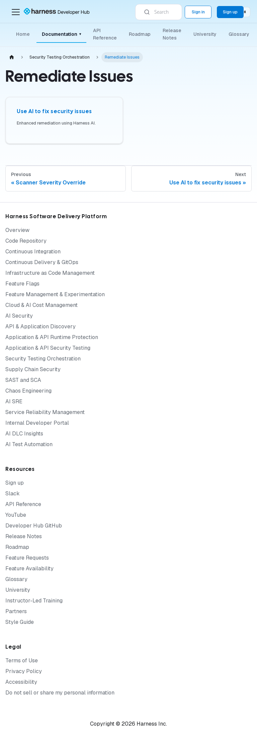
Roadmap (140, 34)
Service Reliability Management (45, 412)
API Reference (105, 34)
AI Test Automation (29, 444)
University (205, 34)
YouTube (15, 514)
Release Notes (172, 34)
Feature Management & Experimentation (55, 294)
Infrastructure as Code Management (50, 272)
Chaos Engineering (28, 390)
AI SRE (13, 401)
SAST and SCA (23, 380)
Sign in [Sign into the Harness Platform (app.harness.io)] (198, 12)
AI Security (19, 315)
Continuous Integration (33, 251)
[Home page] (11, 57)
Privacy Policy (23, 671)
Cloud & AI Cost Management (41, 305)
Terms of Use (21, 660)
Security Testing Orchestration (43, 358)
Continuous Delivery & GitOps (41, 262)
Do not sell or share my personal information (59, 692)
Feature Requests (27, 557)
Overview (17, 230)
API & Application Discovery (40, 326)
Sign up (14, 482)
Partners (16, 611)
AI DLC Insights (24, 433)
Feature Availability (29, 568)
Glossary (239, 34)
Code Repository (26, 240)
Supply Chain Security (33, 369)
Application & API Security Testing (47, 347)
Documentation (61, 34)
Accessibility (21, 681)
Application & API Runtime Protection (51, 337)
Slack (12, 493)
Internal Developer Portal (37, 422)
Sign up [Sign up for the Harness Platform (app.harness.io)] (230, 12)
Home (23, 34)
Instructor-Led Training (34, 600)
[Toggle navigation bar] (16, 12)
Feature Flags (22, 283)
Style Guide (19, 622)
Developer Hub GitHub (33, 525)
